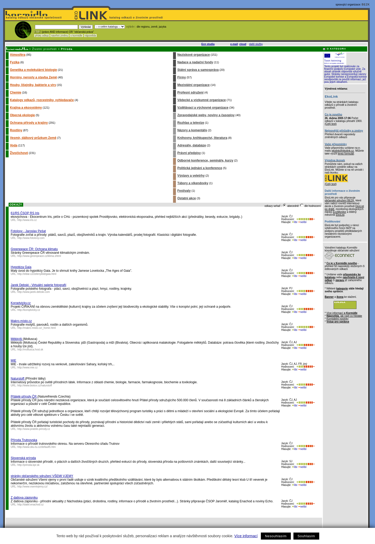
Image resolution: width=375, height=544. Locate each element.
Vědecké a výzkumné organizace (201, 100)
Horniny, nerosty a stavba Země (33, 77)
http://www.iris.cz (27, 220)
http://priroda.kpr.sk (28, 464)
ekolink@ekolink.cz (343, 150)
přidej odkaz (42, 35)
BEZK (366, 4)
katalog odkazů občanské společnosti (33, 17)
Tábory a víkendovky (192, 183)
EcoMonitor (339, 212)
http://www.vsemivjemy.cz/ (32, 486)
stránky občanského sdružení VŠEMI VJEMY (42, 476)
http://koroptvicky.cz (28, 309)
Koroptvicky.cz (20, 303)
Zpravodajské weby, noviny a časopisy (206, 115)
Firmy (181, 77)
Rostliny (16, 130)
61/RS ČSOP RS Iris (25, 213)
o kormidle (76, 35)
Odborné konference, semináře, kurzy (205, 160)
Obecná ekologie (22, 115)
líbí (294, 222)
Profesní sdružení (190, 92)
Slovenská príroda (23, 458)
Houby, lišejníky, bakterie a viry (33, 85)
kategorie (342, 288)
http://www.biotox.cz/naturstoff (34, 385)
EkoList (340, 214)
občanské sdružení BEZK (339, 200)
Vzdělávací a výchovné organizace (202, 107)
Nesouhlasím (276, 536)
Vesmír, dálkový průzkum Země (33, 138)
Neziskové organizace (193, 55)
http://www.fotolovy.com (31, 238)
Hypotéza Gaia (21, 267)
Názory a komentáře (192, 130)
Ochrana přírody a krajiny (29, 123)
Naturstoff (18, 378)
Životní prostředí (44, 49)
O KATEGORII (336, 48)
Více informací (245, 536)
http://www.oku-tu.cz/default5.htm (36, 447)
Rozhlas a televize (190, 123)
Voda (13, 145)
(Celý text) (331, 123)
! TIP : (37, 31)
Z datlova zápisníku (24, 497)
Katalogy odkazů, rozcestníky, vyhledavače (42, 100)
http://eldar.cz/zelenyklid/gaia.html (37, 274)
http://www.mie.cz (27, 367)
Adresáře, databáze (191, 145)
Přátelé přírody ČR (24, 396)
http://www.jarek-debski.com (33, 291)
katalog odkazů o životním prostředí (136, 17)
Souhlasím (306, 536)
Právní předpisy (189, 153)
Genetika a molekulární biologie (33, 70)
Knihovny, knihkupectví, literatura (202, 138)
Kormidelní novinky (337, 318)
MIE (13, 360)
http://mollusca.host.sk (30, 349)
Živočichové (19, 153)
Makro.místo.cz (21, 321)
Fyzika (15, 62)
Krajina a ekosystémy (26, 107)
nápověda (90, 35)
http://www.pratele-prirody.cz (33, 429)
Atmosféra (17, 55)
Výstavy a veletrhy (191, 175)
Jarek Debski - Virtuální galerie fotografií (38, 285)
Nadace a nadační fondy (195, 62)
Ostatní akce (186, 198)
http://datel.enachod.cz (30, 504)
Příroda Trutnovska (24, 440)
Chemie (15, 92)
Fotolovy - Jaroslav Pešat (28, 231)
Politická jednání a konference (199, 168)
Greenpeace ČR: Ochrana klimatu (34, 249)
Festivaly (183, 191)
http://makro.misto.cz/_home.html (36, 327)
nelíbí (302, 222)
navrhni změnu (59, 35)
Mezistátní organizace (193, 85)
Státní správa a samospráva (198, 70)
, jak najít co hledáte (344, 315)
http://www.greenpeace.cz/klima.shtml (39, 256)
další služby (256, 44)
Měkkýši (17, 339)
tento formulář (346, 153)
